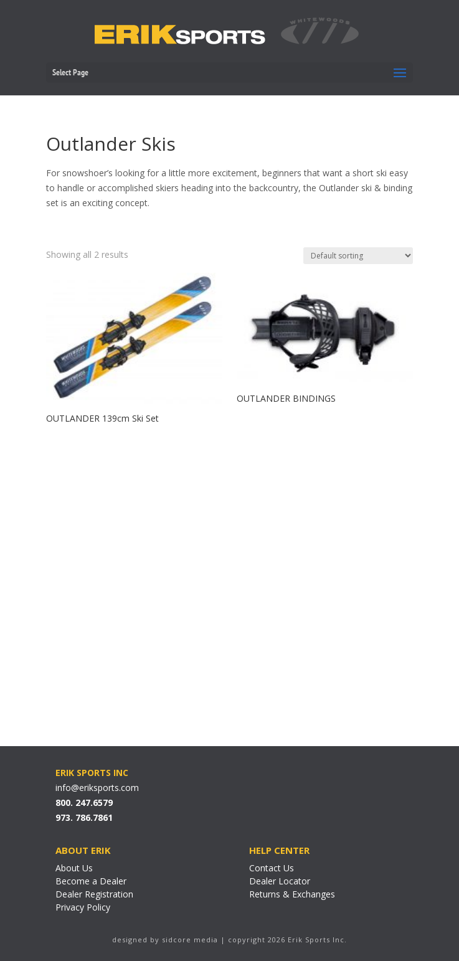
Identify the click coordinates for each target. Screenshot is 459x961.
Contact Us (271, 868)
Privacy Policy (82, 907)
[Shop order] (358, 255)
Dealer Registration (94, 894)
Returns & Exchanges (292, 894)
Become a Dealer (90, 881)
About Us (74, 868)
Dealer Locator (279, 881)
